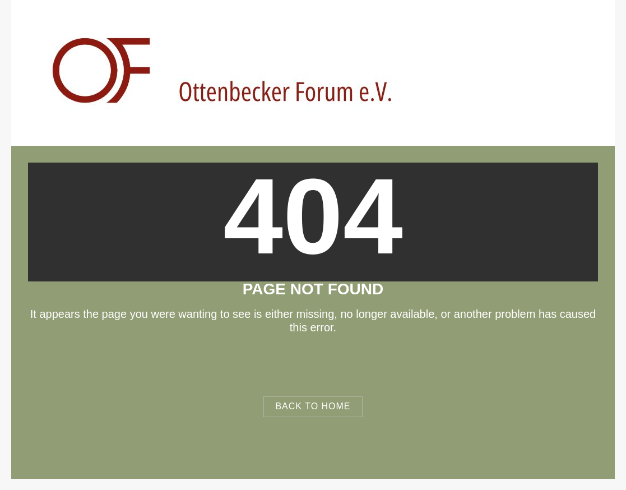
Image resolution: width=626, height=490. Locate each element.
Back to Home (312, 406)
